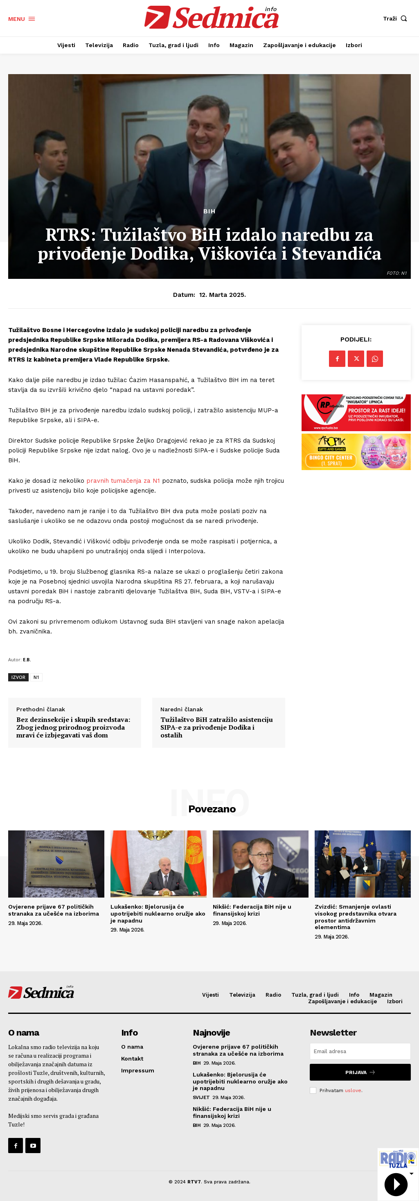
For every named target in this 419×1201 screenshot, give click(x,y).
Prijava (360, 1072)
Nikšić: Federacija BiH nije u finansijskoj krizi (252, 910)
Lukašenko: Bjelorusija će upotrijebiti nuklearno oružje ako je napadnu (157, 913)
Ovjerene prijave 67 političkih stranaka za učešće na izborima (53, 910)
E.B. (27, 659)
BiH (209, 211)
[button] (397, 18)
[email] (360, 1051)
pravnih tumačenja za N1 (122, 480)
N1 (36, 677)
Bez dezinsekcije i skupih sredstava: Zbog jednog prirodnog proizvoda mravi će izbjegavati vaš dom (73, 728)
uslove (353, 1090)
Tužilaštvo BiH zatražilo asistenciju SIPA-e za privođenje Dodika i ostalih (216, 728)
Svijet (201, 1097)
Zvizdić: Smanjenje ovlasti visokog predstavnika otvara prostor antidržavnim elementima (355, 916)
